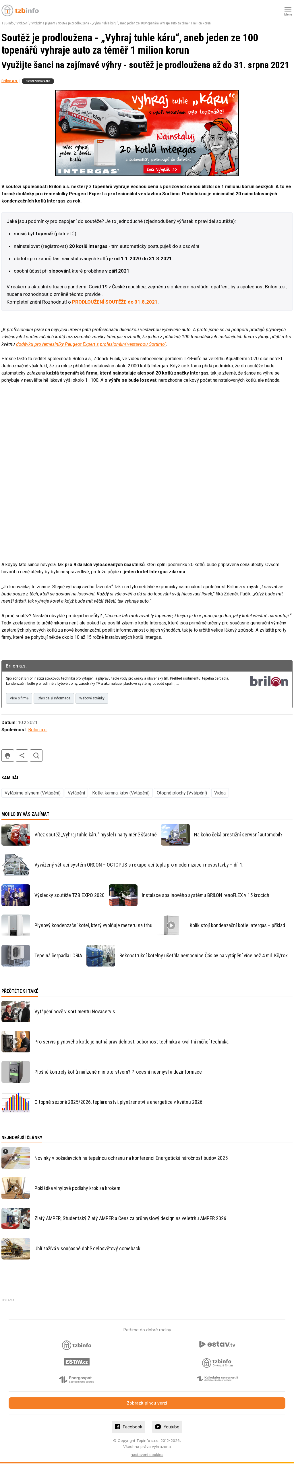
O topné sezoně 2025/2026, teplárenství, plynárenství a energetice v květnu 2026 (118, 1103)
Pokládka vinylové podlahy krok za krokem (77, 1189)
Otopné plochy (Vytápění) (182, 793)
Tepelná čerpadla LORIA (58, 956)
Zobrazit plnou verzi (147, 1403)
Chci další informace (55, 699)
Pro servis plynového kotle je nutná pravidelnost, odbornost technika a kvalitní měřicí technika (131, 1042)
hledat (36, 756)
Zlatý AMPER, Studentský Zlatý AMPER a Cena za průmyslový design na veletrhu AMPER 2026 (130, 1219)
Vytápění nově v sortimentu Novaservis (74, 1012)
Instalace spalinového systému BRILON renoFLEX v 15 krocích (205, 896)
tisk (8, 756)
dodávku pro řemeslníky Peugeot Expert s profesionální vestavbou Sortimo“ (91, 344)
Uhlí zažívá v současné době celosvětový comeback (87, 1249)
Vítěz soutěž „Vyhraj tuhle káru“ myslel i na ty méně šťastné (95, 835)
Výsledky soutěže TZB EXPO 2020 (69, 896)
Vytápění (22, 23)
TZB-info (7, 23)
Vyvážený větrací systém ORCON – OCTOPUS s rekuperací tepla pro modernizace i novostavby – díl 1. (138, 866)
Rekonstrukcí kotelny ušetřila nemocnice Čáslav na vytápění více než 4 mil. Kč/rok (203, 956)
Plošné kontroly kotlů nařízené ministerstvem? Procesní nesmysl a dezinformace (118, 1072)
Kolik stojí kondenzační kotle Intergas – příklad (237, 926)
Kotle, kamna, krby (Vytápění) (121, 793)
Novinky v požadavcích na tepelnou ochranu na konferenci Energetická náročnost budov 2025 (131, 1159)
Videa (220, 793)
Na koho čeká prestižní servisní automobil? (238, 835)
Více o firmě (19, 699)
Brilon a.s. (9, 80)
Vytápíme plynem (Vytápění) (33, 793)
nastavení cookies (147, 1455)
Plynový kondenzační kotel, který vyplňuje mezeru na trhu (93, 926)
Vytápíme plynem (43, 23)
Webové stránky (95, 699)
